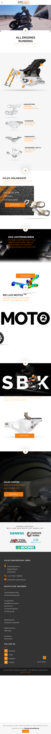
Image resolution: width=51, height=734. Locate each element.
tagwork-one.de (25, 672)
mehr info (26, 276)
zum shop (15, 205)
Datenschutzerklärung (31, 728)
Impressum (8, 636)
